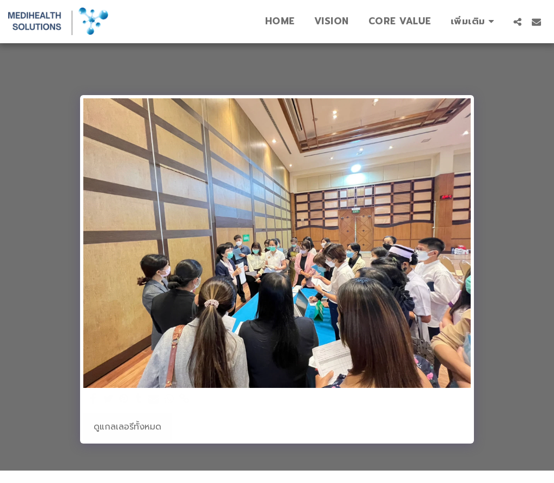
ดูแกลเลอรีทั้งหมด (127, 426)
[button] (517, 21)
